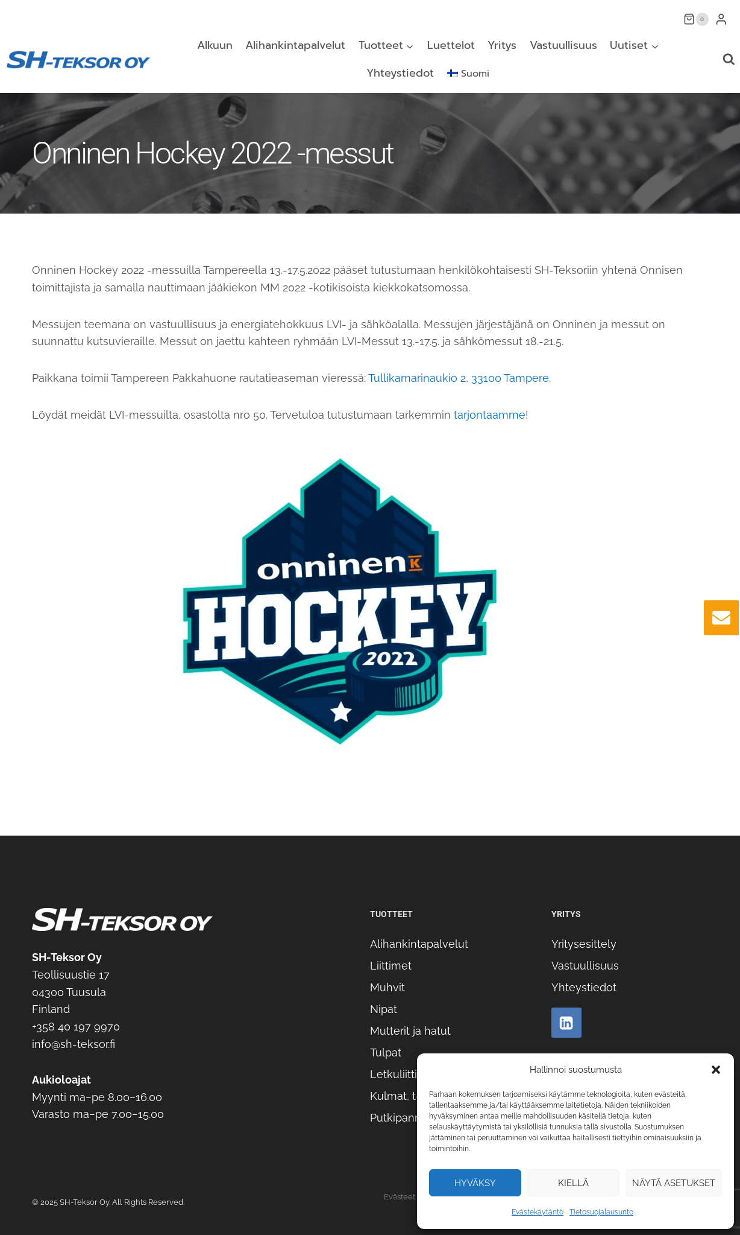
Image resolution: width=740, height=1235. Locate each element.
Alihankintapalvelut (295, 45)
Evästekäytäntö (537, 1212)
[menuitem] (468, 73)
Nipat (383, 1009)
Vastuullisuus (563, 45)
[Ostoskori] (696, 19)
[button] (716, 1070)
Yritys (502, 45)
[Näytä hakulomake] (728, 59)
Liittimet (391, 965)
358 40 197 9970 (78, 1026)
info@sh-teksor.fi (73, 1044)
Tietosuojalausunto (601, 1212)
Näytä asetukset (673, 1183)
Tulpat (385, 1052)
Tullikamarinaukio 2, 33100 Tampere (458, 378)
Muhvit (387, 987)
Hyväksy (475, 1183)
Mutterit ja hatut (410, 1030)
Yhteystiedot (400, 73)
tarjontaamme (489, 414)
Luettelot (451, 45)
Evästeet (399, 1196)
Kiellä (573, 1183)
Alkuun (215, 45)
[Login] (721, 19)
